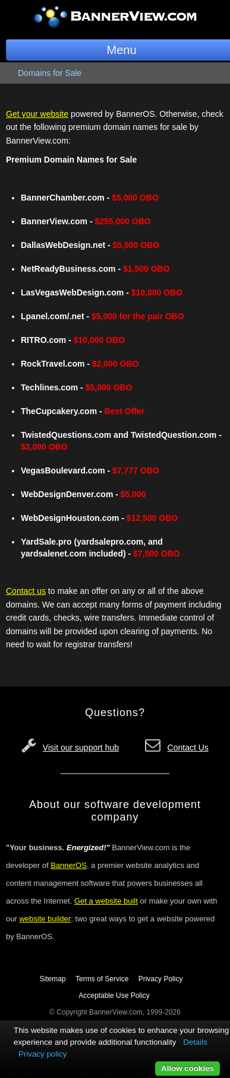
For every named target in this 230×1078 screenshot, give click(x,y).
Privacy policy (42, 1054)
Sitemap (53, 979)
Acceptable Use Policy (113, 995)
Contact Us (188, 747)
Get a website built (106, 900)
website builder (45, 918)
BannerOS (69, 865)
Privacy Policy (160, 979)
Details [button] (195, 1042)
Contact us (26, 591)
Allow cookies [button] (187, 1068)
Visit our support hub (81, 747)
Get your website (37, 114)
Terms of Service (101, 979)
